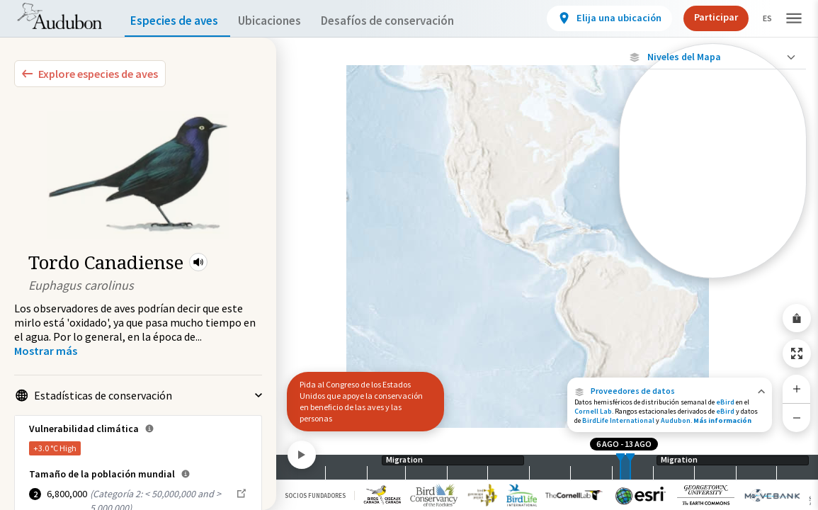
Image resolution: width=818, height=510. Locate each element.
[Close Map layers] (713, 57)
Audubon (676, 420)
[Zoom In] (797, 389)
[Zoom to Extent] (797, 353)
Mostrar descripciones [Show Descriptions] (713, 281)
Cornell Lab (593, 411)
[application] (409, 255)
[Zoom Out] (797, 417)
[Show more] (45, 351)
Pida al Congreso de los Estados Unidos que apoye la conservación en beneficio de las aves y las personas (361, 401)
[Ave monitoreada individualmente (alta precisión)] (712, 149)
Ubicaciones (282, 20)
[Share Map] (797, 318)
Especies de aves (177, 20)
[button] (198, 262)
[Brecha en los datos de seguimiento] (712, 243)
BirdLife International (618, 420)
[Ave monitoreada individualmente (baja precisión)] (712, 199)
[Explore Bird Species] (90, 73)
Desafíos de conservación (409, 20)
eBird (725, 402)
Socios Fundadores (315, 495)
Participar (704, 17)
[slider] (620, 467)
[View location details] (597, 18)
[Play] (302, 455)
